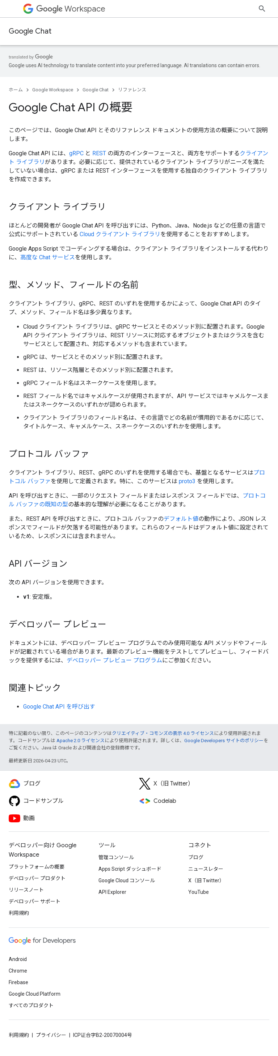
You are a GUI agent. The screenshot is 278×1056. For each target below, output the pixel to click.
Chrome (18, 971)
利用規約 (19, 913)
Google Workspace (52, 89)
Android (18, 959)
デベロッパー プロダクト (37, 878)
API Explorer (112, 892)
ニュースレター (205, 869)
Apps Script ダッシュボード (129, 869)
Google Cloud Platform (34, 994)
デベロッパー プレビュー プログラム (114, 660)
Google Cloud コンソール (126, 880)
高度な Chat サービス (47, 257)
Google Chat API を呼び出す (59, 706)
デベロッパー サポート (34, 901)
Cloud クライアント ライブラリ (120, 234)
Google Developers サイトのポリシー (224, 740)
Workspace (70, 9)
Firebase (18, 982)
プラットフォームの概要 (36, 867)
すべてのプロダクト (31, 1005)
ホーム (16, 89)
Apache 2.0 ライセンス (80, 740)
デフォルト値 (181, 518)
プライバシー (51, 1035)
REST (99, 153)
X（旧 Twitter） (206, 880)
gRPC (76, 153)
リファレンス (132, 89)
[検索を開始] (262, 8)
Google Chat (30, 31)
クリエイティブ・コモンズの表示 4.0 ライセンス (163, 733)
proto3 (187, 481)
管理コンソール (116, 857)
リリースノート (26, 890)
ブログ (195, 857)
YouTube (198, 892)
